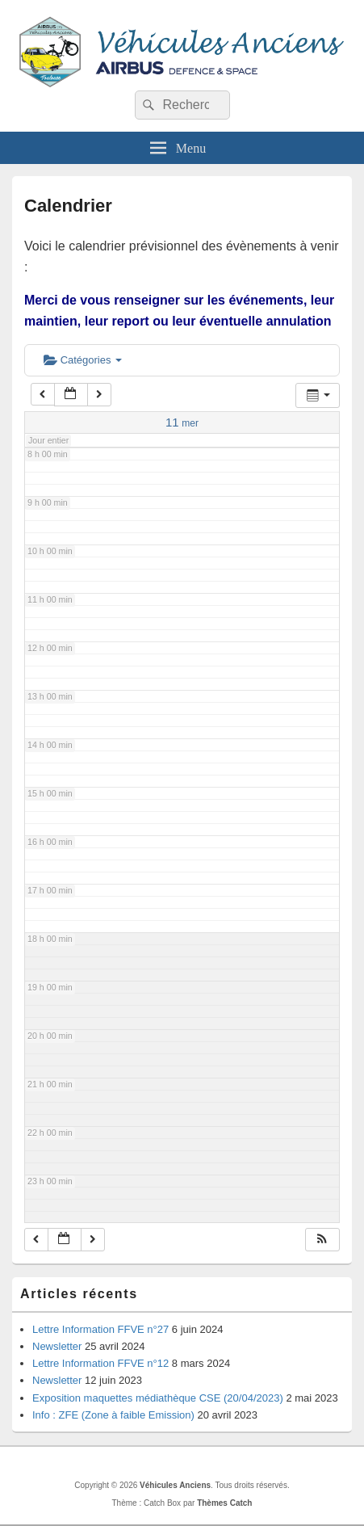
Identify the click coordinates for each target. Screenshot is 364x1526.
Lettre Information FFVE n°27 (100, 1329)
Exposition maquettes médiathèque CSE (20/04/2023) (157, 1398)
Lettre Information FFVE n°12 (100, 1363)
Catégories (83, 360)
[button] (322, 1240)
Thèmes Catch (224, 1503)
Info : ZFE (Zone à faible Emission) (113, 1415)
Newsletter (57, 1346)
